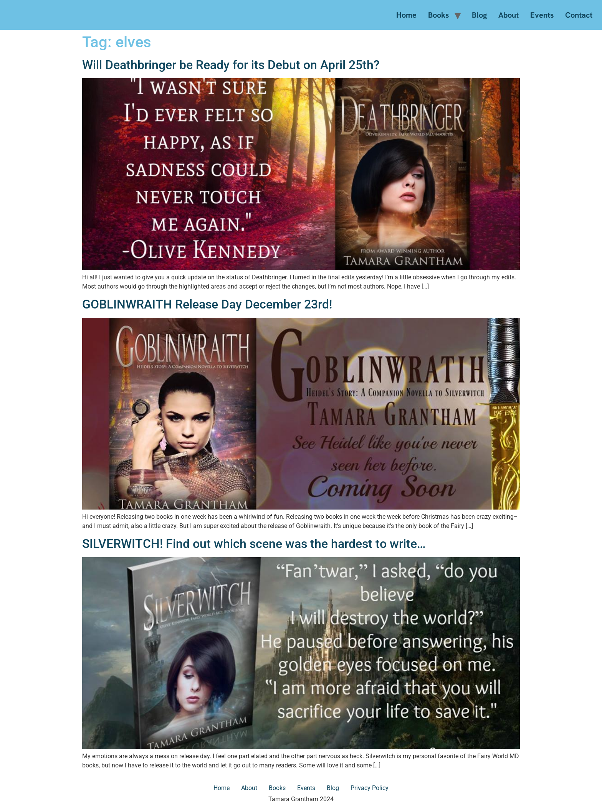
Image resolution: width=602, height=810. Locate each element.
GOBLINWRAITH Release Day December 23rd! (207, 304)
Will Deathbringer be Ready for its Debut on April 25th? (231, 65)
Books (438, 15)
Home (406, 15)
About (508, 15)
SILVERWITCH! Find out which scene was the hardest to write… (254, 543)
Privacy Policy (370, 788)
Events (542, 15)
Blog (479, 15)
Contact (578, 15)
